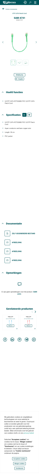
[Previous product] (3, 42)
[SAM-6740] (29, 322)
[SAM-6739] (10, 322)
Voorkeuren (19, 468)
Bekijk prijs (19, 75)
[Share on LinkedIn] (12, 340)
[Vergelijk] (19, 78)
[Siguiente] (35, 311)
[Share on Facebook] (5, 340)
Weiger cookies (19, 463)
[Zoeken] (30, 2)
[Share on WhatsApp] (33, 340)
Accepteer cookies (19, 459)
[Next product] (36, 42)
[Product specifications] (29, 115)
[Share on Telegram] (26, 340)
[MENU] (35, 2)
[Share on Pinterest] (19, 340)
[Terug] (32, 311)
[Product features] (24, 115)
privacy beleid (29, 433)
